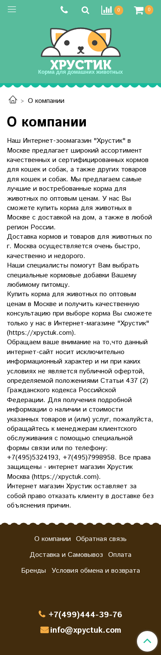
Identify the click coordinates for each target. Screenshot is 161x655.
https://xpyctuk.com (40, 333)
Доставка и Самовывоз (66, 555)
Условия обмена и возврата (96, 571)
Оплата (119, 555)
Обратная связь (101, 539)
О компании (52, 539)
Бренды (33, 571)
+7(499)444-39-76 (85, 615)
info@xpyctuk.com (85, 630)
